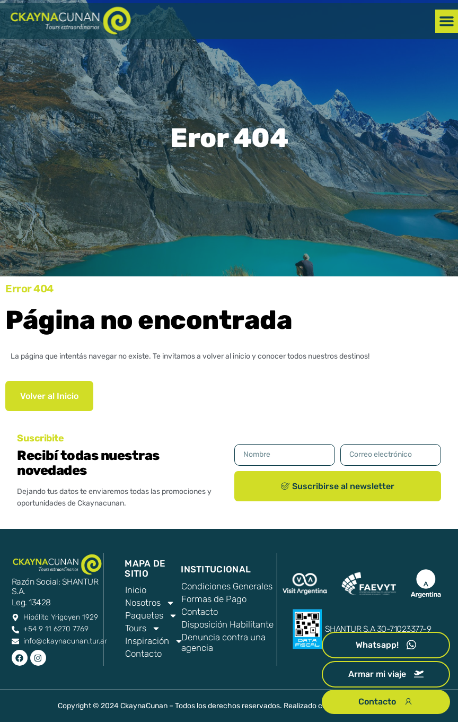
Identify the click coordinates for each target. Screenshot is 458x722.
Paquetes (148, 615)
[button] (447, 21)
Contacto (199, 611)
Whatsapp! (386, 644)
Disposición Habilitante (227, 624)
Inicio (135, 590)
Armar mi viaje (386, 674)
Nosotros (148, 602)
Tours (143, 628)
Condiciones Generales (226, 586)
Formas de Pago (213, 599)
